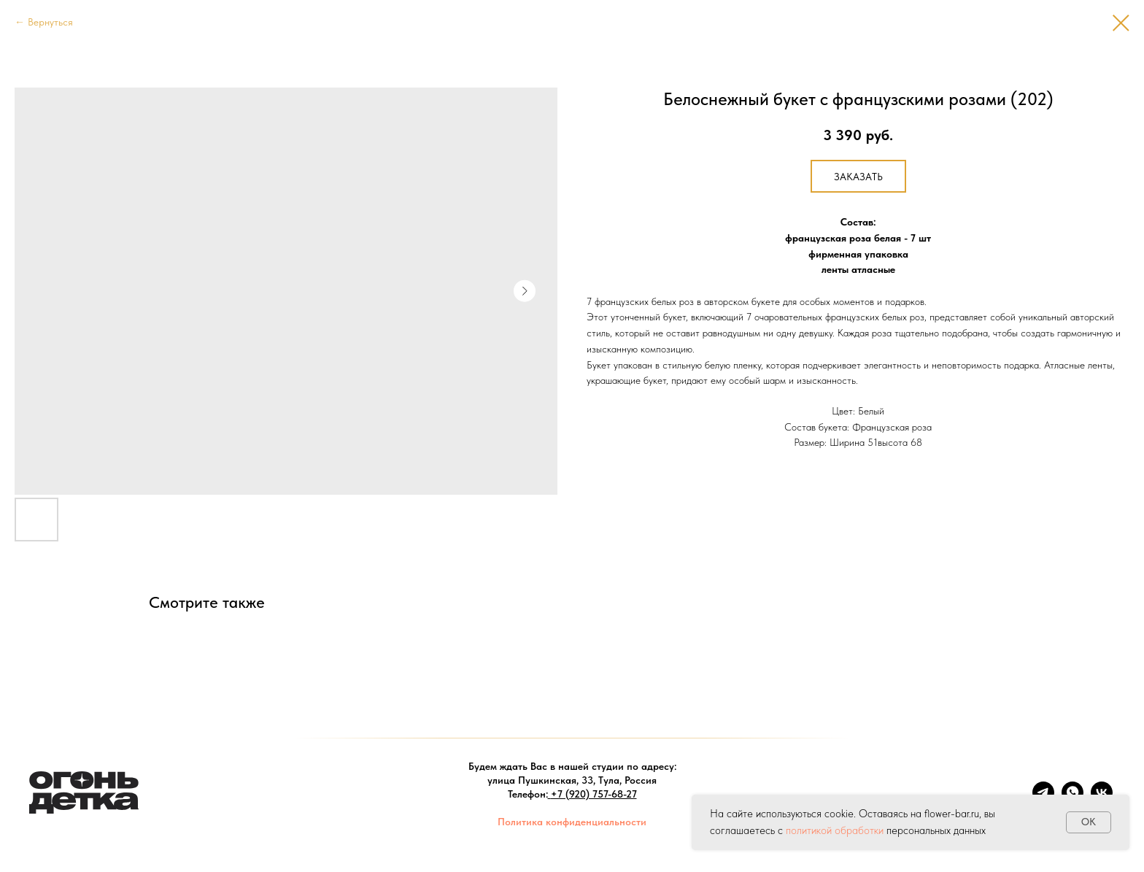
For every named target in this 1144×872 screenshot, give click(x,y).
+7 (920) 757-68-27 (594, 794)
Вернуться (50, 22)
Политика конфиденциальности (572, 821)
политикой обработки (835, 830)
